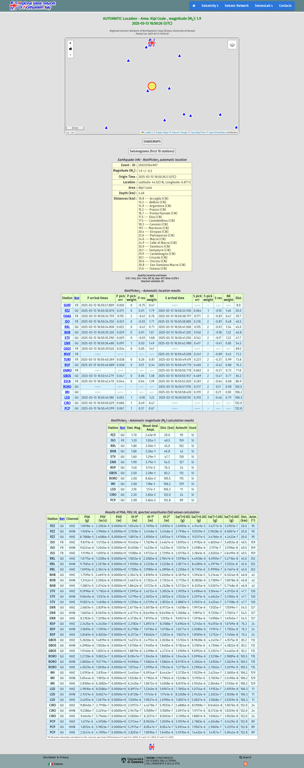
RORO (67, 387)
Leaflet (146, 132)
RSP (67, 365)
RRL (67, 327)
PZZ (67, 311)
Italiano (55, 764)
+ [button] (70, 43)
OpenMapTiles (198, 132)
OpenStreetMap (217, 132)
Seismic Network (237, 6)
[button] (70, 49)
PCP (67, 408)
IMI (67, 392)
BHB (67, 332)
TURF (67, 359)
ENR (67, 343)
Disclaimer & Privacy (56, 757)
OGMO (67, 370)
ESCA (67, 381)
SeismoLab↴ (264, 6)
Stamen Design (180, 132)
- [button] (70, 55)
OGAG (67, 316)
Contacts (285, 6)
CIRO (67, 403)
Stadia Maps (162, 132)
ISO (67, 321)
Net (76, 298)
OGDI (67, 349)
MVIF (67, 354)
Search (245, 757)
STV (67, 338)
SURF (67, 305)
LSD (67, 397)
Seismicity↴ (210, 6)
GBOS (67, 376)
